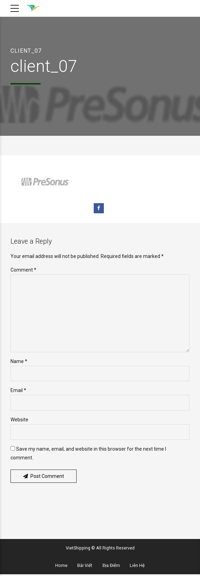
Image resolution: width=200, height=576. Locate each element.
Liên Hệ (137, 567)
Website (19, 421)
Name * (18, 362)
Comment (23, 270)
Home (61, 567)
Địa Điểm (111, 567)
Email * (18, 391)
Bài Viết (84, 567)
